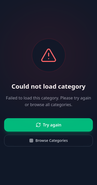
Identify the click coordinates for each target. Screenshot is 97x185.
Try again (49, 125)
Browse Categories (48, 140)
